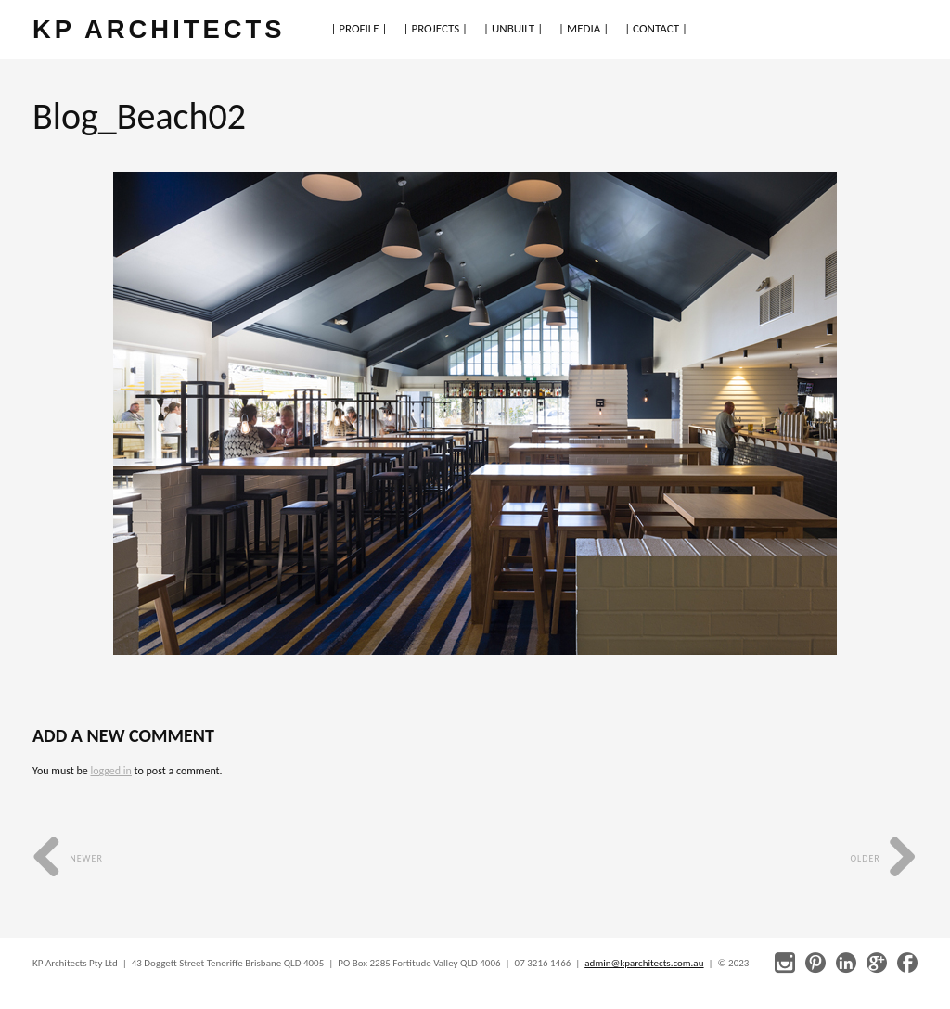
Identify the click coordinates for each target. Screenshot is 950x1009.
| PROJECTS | (436, 28)
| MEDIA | (583, 28)
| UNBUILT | (513, 28)
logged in (110, 770)
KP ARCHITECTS (158, 29)
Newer (67, 858)
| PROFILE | (358, 28)
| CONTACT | (655, 28)
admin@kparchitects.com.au (643, 963)
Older (884, 858)
